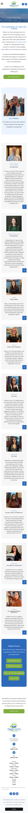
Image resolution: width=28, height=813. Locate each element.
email (24, 703)
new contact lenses (20, 42)
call (13, 703)
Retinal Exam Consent (14, 666)
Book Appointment (14, 77)
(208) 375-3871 (14, 749)
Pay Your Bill (14, 678)
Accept (14, 809)
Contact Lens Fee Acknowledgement (13, 673)
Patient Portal (14, 711)
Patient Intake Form (14, 661)
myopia (11, 49)
